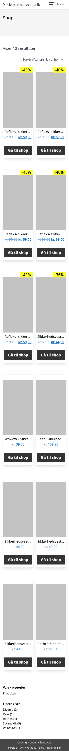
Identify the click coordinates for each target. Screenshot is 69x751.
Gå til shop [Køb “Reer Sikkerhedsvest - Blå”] (51, 457)
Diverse (8, 710)
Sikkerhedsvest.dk (21, 4)
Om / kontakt (28, 747)
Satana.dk (10, 723)
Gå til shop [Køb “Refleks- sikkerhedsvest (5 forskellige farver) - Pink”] (18, 355)
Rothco (8, 719)
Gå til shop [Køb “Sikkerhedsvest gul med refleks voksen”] (18, 559)
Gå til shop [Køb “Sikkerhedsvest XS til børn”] (18, 662)
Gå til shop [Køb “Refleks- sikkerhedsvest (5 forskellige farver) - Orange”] (18, 150)
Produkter (10, 693)
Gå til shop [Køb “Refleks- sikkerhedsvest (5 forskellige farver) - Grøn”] (51, 150)
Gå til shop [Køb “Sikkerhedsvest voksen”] (51, 559)
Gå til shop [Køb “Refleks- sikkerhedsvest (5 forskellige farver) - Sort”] (51, 252)
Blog (41, 747)
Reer (6, 714)
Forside (12, 747)
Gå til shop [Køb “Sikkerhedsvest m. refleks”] (51, 355)
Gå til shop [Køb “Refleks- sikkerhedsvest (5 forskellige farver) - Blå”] (18, 252)
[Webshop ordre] (43, 59)
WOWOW (9, 728)
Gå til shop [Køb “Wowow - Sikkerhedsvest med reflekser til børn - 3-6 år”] (18, 457)
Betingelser (54, 747)
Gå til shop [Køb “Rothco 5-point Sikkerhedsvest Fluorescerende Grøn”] (51, 662)
